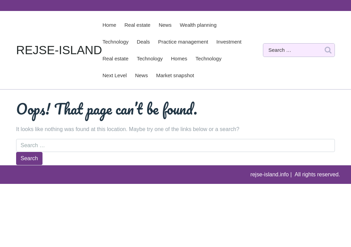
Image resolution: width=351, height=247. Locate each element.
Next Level (114, 75)
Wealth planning (198, 25)
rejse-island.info (270, 174)
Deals (143, 42)
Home (109, 25)
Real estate (137, 25)
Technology (115, 42)
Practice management (183, 42)
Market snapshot (175, 75)
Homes (179, 58)
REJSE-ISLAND (59, 50)
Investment (228, 42)
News (165, 25)
